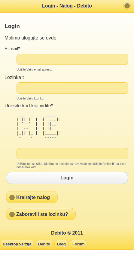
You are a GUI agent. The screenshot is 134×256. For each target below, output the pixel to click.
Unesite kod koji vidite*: (29, 105)
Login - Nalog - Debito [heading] (67, 5)
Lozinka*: (14, 77)
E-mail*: (13, 48)
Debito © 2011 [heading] (67, 239)
